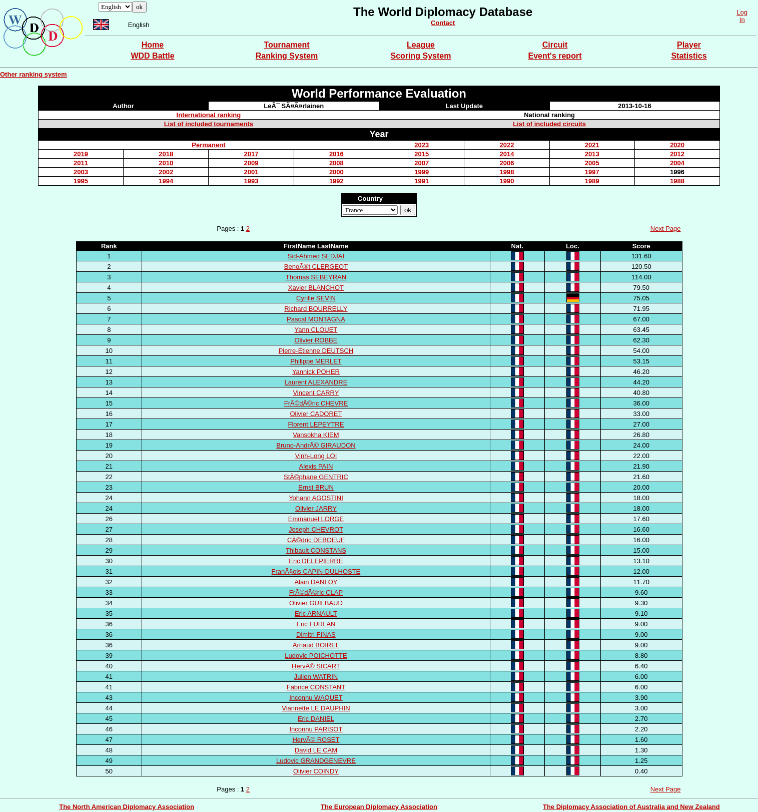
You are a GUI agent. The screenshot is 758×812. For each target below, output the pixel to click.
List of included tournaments (208, 124)
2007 (421, 163)
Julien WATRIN (316, 676)
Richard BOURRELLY (315, 308)
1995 (81, 181)
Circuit (555, 45)
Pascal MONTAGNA (316, 319)
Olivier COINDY (316, 771)
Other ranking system (33, 74)
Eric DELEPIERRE (316, 561)
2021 (592, 145)
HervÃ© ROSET (315, 739)
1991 (421, 181)
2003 (81, 172)
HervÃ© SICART (316, 666)
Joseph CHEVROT (316, 529)
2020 (677, 145)
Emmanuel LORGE (316, 519)
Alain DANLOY (315, 582)
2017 (251, 154)
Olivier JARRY (316, 508)
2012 (677, 154)
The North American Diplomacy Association (126, 806)
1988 (677, 181)
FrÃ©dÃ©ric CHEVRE (316, 403)
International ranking (209, 115)
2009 (251, 163)
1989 (592, 181)
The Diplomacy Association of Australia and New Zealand (631, 806)
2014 (507, 154)
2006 (507, 163)
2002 (166, 172)
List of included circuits (549, 124)
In (742, 20)
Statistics (688, 56)
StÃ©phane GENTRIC (316, 477)
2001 (251, 172)
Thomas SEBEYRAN (316, 277)
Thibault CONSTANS (316, 550)
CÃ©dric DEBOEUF (316, 540)
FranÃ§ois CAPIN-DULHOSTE (316, 571)
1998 (507, 172)
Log (741, 12)
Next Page (665, 228)
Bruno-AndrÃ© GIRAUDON (315, 445)
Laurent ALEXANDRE (316, 382)
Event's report (555, 56)
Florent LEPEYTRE (316, 424)
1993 (251, 181)
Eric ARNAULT (316, 613)
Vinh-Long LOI (316, 456)
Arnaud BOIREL (316, 645)
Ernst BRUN (316, 487)
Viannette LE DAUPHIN (316, 708)
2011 (81, 163)
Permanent (208, 145)
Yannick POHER (316, 371)
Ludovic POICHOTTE (316, 655)
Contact (443, 23)
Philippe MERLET (316, 361)
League (421, 45)
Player (689, 45)
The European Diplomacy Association (379, 806)
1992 (336, 181)
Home (153, 45)
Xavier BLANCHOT (316, 287)
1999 (421, 172)
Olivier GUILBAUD (316, 603)
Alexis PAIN (316, 466)
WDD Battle (152, 56)
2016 (336, 154)
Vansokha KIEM (316, 435)
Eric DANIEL (316, 718)
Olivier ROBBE (315, 340)
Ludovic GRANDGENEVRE (316, 760)
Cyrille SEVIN (316, 298)
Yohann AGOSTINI (316, 498)
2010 (166, 163)
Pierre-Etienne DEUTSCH (316, 350)
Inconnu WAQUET (315, 697)
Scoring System (421, 56)
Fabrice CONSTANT (316, 687)
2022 (507, 145)
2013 (592, 154)
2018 (166, 154)
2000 (336, 172)
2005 (592, 163)
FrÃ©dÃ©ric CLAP (316, 592)
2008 (336, 163)
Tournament (286, 45)
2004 (677, 163)
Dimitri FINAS (316, 634)
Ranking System (287, 56)
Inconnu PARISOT (315, 729)
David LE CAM (316, 750)
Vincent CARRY (316, 392)
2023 (421, 145)
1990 (507, 181)
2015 (421, 154)
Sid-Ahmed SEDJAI (316, 256)
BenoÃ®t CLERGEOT (316, 266)
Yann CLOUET (316, 329)
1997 (592, 172)
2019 (81, 154)
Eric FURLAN (315, 624)
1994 (166, 181)
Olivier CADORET (316, 414)
